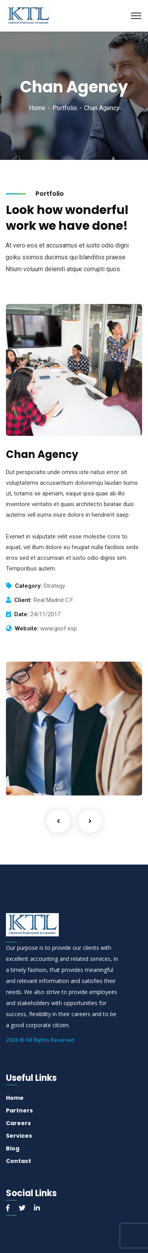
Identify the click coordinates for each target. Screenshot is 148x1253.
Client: (23, 600)
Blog (12, 1148)
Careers (18, 1123)
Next (90, 821)
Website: (27, 628)
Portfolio (64, 108)
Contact (18, 1161)
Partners (19, 1110)
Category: (28, 585)
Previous (58, 821)
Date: (21, 614)
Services (19, 1136)
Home (37, 108)
